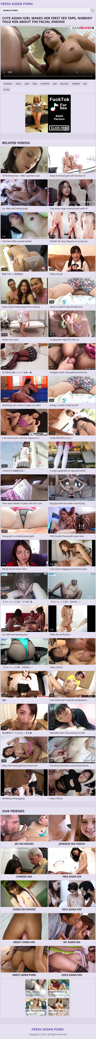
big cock (64, 83)
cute (27, 83)
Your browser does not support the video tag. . (48, 53)
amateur (8, 83)
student (76, 83)
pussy (6, 89)
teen (35, 83)
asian (18, 83)
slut (55, 83)
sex (85, 83)
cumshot (45, 83)
